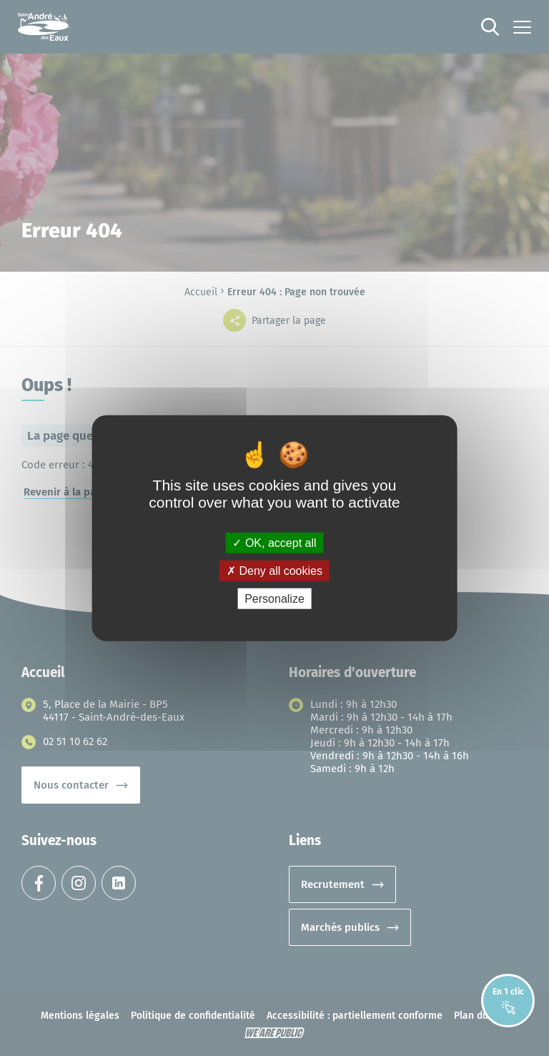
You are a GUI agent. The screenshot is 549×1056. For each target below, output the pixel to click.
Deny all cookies (274, 570)
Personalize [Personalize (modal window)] (274, 599)
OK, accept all (274, 542)
